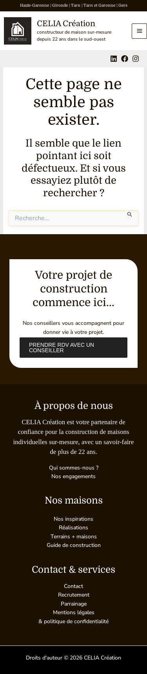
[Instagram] (135, 58)
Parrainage (74, 604)
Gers (122, 5)
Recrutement (73, 595)
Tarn (75, 5)
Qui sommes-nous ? (73, 467)
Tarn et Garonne (99, 5)
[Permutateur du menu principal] (139, 31)
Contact (73, 586)
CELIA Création (66, 23)
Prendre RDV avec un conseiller (61, 347)
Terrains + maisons (74, 536)
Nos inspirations (73, 519)
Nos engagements (73, 476)
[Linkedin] (113, 58)
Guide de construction (74, 545)
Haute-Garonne (34, 5)
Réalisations (73, 527)
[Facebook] (124, 58)
